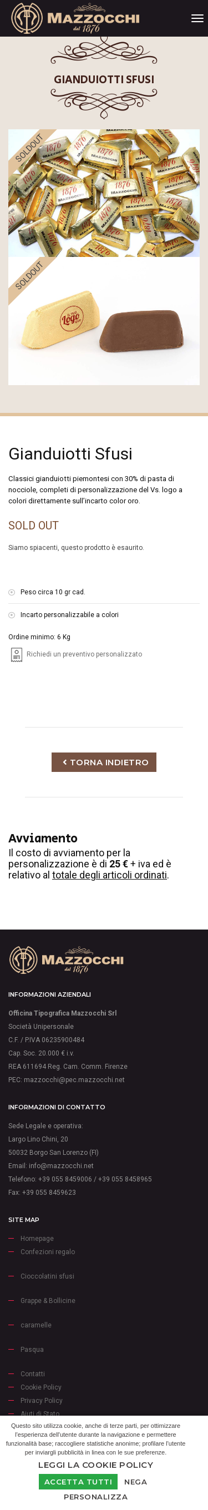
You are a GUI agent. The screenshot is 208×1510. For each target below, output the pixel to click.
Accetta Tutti (78, 1481)
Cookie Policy (41, 1387)
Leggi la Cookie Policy (95, 1465)
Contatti (33, 1374)
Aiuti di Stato (40, 1414)
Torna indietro (106, 762)
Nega (135, 1481)
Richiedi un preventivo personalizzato (75, 654)
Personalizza (96, 1496)
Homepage (37, 1239)
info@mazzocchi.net (61, 1166)
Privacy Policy (42, 1401)
